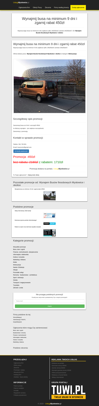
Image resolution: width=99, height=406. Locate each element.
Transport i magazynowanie (21, 282)
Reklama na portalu (58, 363)
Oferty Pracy (37, 7)
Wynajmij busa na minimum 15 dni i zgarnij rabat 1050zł (30, 189)
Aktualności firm (19, 372)
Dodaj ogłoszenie (78, 7)
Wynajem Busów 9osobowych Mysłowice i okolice (44, 54)
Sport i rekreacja (18, 277)
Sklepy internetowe (58, 377)
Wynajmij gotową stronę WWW (61, 370)
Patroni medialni (19, 388)
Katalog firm (17, 374)
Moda (15, 262)
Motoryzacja (72, 54)
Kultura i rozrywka (18, 257)
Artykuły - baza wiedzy (21, 377)
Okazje (15, 270)
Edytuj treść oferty (33, 175)
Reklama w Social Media (59, 375)
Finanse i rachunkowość (19, 335)
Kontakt (16, 390)
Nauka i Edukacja (18, 267)
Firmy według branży (61, 7)
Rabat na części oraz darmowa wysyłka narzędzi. (28, 227)
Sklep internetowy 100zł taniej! (23, 210)
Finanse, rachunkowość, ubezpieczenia (25, 252)
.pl (21, 3)
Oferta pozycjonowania (59, 372)
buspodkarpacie (17, 322)
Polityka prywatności (20, 395)
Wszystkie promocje (19, 247)
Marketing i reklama (19, 259)
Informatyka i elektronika (21, 254)
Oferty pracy (17, 365)
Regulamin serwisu (20, 393)
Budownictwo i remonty (19, 333)
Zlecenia (48, 7)
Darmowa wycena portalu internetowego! (26, 220)
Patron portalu (18, 386)
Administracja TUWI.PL (19, 319)
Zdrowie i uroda (18, 287)
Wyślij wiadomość (21, 151)
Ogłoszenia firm (24, 7)
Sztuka (15, 280)
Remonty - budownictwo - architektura (25, 275)
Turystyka (16, 285)
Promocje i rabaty (19, 370)
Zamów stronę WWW (58, 368)
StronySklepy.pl (17, 317)
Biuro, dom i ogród (19, 249)
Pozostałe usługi (18, 272)
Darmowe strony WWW (59, 365)
